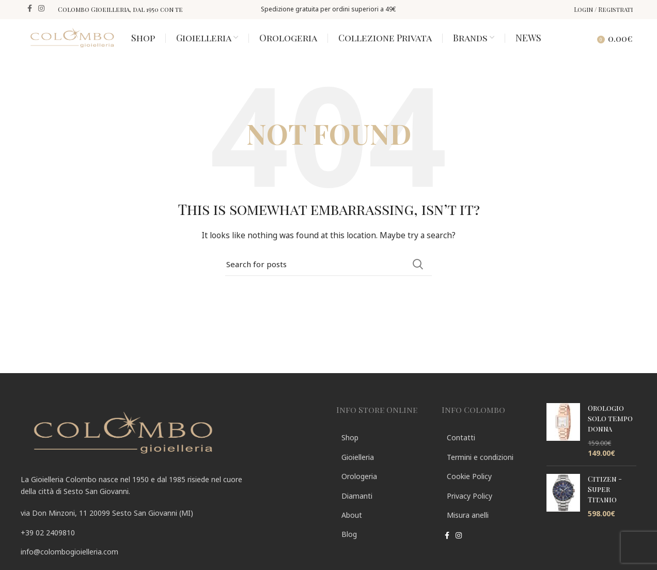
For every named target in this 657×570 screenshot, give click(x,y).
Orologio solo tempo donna (610, 430)
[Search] (579, 43)
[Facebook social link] (29, 9)
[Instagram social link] (41, 9)
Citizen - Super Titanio (605, 501)
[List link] (171, 544)
